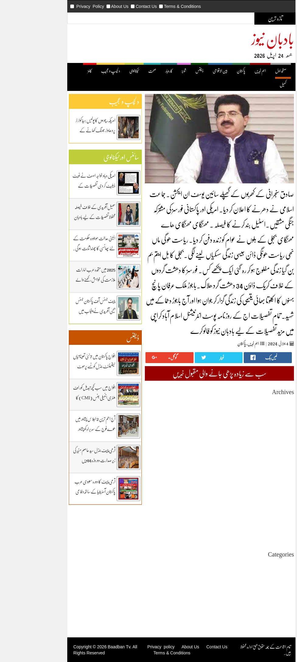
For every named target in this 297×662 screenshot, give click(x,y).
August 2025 (250, 445)
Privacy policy (128, 646)
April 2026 (252, 402)
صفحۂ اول (247, 71)
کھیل (250, 85)
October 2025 (250, 434)
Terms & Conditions (149, 6)
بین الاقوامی (187, 71)
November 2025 (247, 429)
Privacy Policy (57, 6)
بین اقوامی (254, 575)
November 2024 (247, 495)
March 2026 (251, 407)
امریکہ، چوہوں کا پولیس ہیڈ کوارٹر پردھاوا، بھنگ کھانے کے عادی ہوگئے (62, 130)
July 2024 (253, 516)
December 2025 (248, 423)
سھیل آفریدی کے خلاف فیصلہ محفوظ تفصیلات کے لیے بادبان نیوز (61, 216)
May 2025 (252, 462)
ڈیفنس (166, 71)
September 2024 (247, 506)
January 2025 (250, 484)
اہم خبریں (227, 71)
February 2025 (249, 478)
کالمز (57, 71)
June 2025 (252, 456)
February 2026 (249, 412)
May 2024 (252, 527)
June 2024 (252, 522)
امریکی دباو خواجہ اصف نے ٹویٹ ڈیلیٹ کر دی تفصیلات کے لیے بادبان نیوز (61, 185)
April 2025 (252, 467)
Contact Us (113, 6)
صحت (119, 71)
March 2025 (251, 473)
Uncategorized (248, 564)
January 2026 (250, 418)
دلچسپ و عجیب (77, 71)
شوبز (151, 71)
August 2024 (250, 511)
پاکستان (208, 71)
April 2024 (252, 533)
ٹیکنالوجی (101, 71)
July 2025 (253, 451)
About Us (87, 6)
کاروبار (136, 71)
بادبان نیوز (239, 38)
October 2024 (250, 500)
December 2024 (248, 489)
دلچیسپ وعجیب (251, 591)
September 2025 (247, 440)
